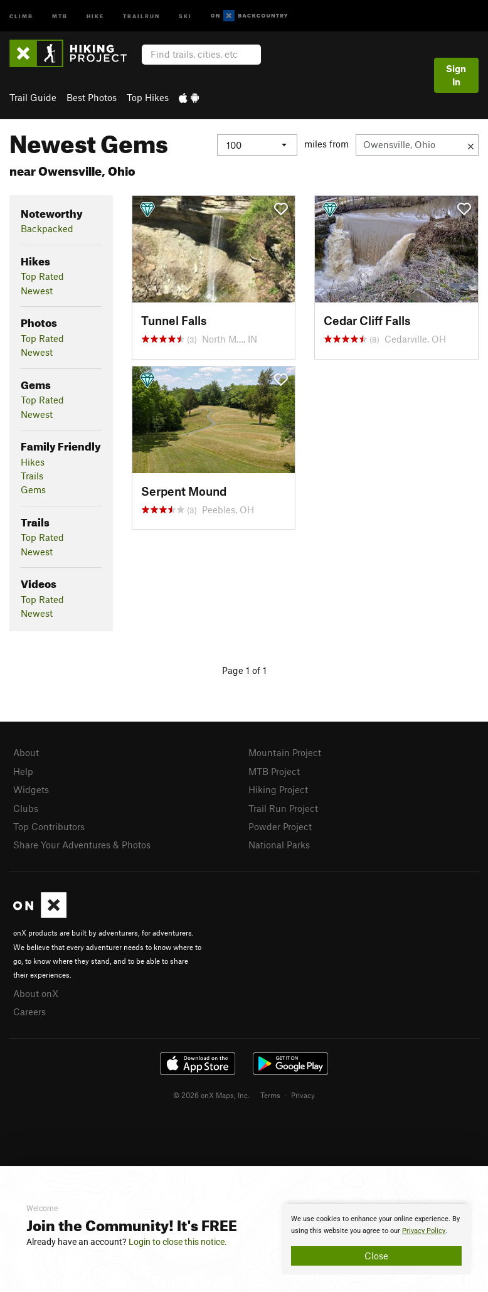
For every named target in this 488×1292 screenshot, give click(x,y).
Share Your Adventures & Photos (82, 844)
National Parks (279, 844)
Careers (29, 1011)
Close (376, 1255)
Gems (33, 489)
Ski (185, 15)
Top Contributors (49, 826)
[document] (376, 1239)
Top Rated (42, 276)
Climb (21, 15)
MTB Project (274, 771)
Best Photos (91, 97)
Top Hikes (148, 97)
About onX (35, 993)
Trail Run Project (283, 808)
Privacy (303, 1095)
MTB (60, 15)
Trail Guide (32, 97)
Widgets (31, 789)
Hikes (33, 461)
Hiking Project (278, 789)
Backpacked (47, 228)
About (26, 752)
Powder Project (280, 826)
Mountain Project (284, 752)
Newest (37, 290)
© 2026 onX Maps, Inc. (211, 1095)
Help (23, 771)
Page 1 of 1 (244, 670)
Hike (95, 15)
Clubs (25, 808)
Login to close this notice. (178, 1242)
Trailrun (141, 15)
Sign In (456, 75)
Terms (270, 1095)
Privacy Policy (423, 1231)
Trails (32, 475)
